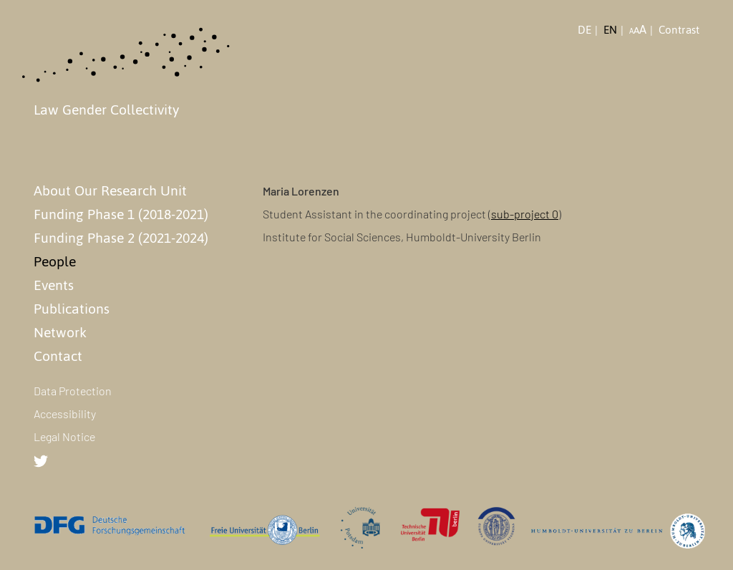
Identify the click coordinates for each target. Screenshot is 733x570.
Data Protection (73, 390)
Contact (58, 355)
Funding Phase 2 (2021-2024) (121, 237)
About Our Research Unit (110, 190)
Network (60, 332)
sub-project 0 (524, 214)
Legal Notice (64, 436)
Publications (72, 308)
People (55, 261)
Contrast (679, 30)
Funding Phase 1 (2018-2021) (121, 214)
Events (54, 285)
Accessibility (65, 413)
